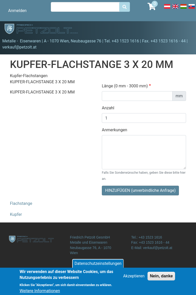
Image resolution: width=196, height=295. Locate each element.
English (175, 9)
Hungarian (183, 9)
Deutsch (167, 9)
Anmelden (17, 10)
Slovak (192, 9)
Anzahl (108, 107)
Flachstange (21, 203)
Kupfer (16, 214)
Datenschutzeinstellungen (98, 265)
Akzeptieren (133, 278)
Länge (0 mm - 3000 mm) (125, 86)
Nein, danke (161, 278)
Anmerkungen (114, 129)
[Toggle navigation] (185, 30)
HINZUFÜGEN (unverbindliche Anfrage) (140, 190)
